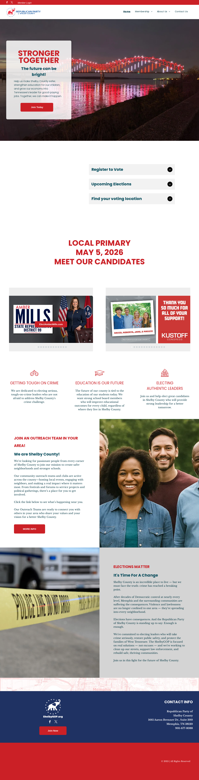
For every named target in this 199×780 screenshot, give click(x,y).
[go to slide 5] (46, 347)
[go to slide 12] (63, 347)
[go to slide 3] (41, 347)
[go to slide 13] (66, 347)
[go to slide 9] (56, 347)
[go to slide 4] (43, 347)
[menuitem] (127, 11)
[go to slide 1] (36, 347)
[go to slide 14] (164, 347)
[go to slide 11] (61, 347)
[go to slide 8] (53, 347)
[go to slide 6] (48, 347)
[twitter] (11, 3)
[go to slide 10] (58, 347)
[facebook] (7, 3)
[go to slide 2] (38, 347)
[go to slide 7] (51, 347)
